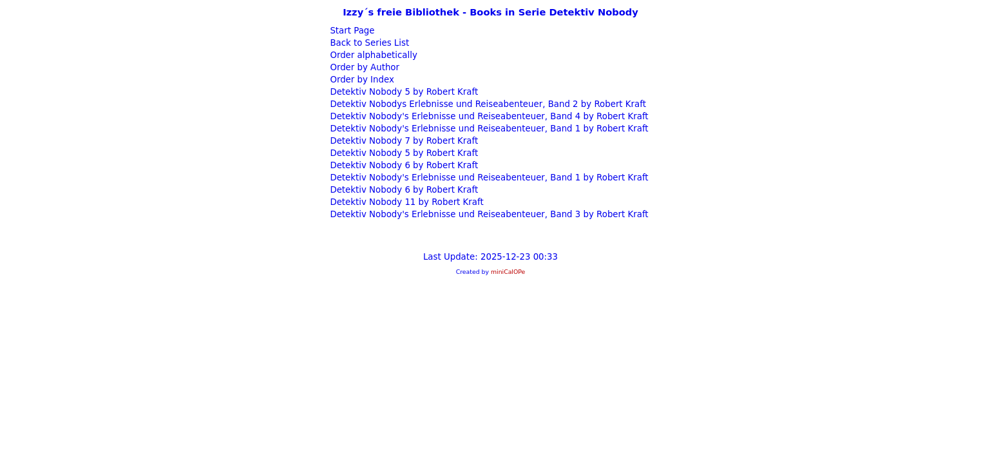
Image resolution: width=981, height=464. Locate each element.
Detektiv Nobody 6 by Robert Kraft (402, 165)
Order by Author (363, 67)
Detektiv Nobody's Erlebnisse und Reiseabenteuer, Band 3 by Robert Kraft (487, 214)
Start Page (350, 30)
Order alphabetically (372, 55)
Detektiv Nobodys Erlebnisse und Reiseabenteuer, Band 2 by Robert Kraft (486, 104)
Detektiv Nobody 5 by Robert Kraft (402, 92)
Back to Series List (368, 43)
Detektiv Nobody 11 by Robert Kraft (405, 202)
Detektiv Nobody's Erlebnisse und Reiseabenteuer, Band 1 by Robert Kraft (487, 128)
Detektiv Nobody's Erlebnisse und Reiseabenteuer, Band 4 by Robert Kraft (487, 116)
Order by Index (360, 79)
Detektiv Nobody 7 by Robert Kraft (402, 141)
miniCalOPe (508, 271)
